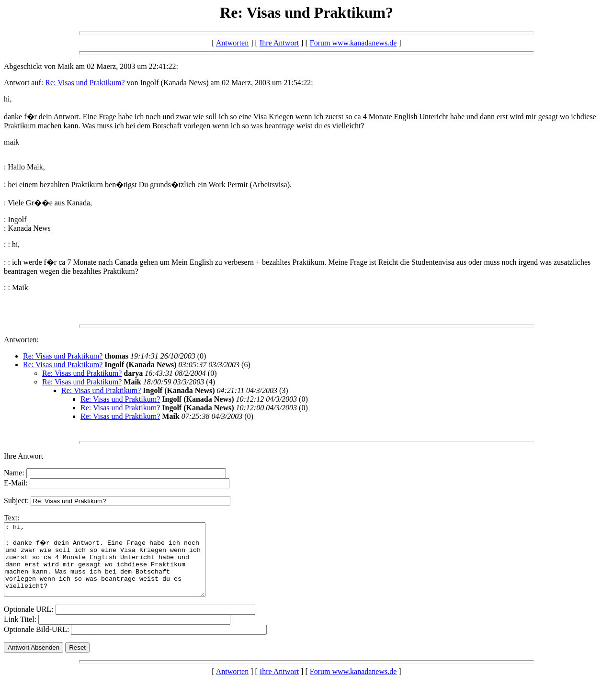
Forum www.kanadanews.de (353, 43)
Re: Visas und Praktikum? (85, 83)
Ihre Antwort (279, 43)
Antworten (232, 43)
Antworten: (21, 340)
